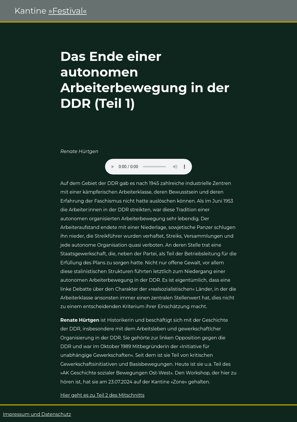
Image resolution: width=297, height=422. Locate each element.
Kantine (51, 11)
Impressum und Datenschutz (37, 414)
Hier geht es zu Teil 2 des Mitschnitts (102, 395)
